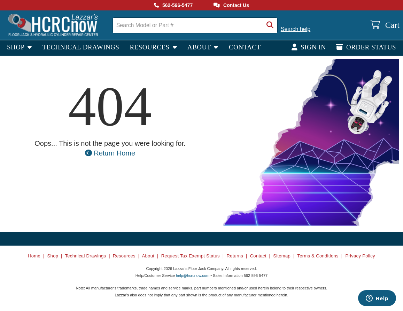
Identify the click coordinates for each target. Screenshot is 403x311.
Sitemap (281, 255)
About (200, 47)
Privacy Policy (360, 255)
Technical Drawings (80, 47)
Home (34, 255)
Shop (16, 47)
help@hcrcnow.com (192, 275)
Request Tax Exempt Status (190, 255)
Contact (245, 47)
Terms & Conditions (318, 255)
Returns (234, 255)
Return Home (110, 153)
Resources (150, 47)
